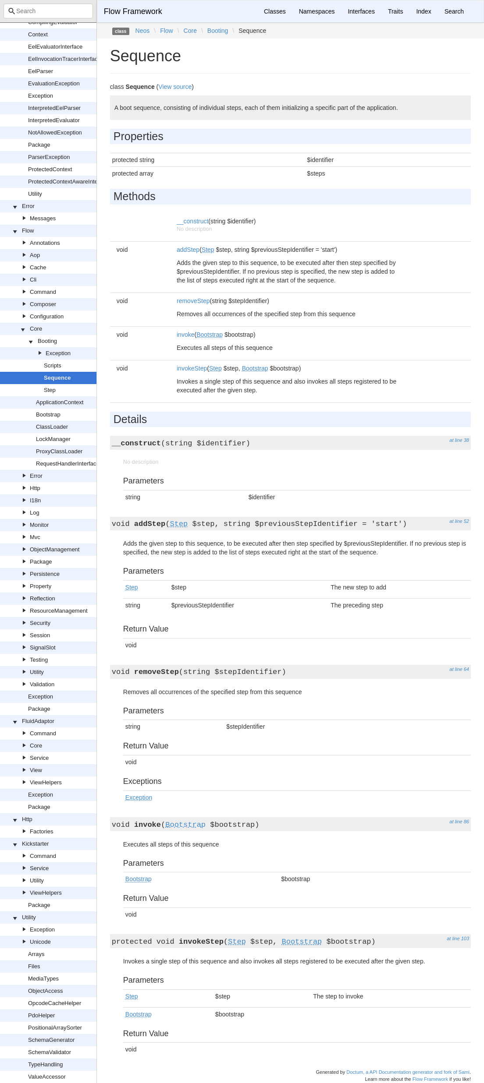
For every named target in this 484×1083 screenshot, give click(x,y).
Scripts (52, 365)
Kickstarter (35, 843)
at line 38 (459, 440)
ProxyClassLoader (59, 451)
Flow (28, 230)
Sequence (57, 377)
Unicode (40, 941)
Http (35, 488)
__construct (192, 221)
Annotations (45, 243)
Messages (43, 218)
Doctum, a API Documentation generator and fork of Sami (408, 1072)
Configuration (47, 316)
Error (28, 206)
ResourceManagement (59, 610)
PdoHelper (41, 1015)
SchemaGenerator (51, 1040)
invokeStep (192, 368)
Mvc (35, 537)
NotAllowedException (55, 132)
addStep (188, 249)
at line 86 (459, 821)
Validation (42, 684)
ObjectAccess (45, 991)
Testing (39, 659)
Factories (41, 831)
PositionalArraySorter (55, 1027)
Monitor (39, 525)
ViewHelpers (46, 782)
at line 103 (458, 938)
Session (40, 635)
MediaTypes (43, 978)
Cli (33, 279)
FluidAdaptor (38, 721)
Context (38, 34)
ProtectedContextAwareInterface (69, 181)
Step (50, 390)
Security (40, 623)
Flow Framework (133, 11)
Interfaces (361, 11)
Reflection (42, 598)
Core (36, 328)
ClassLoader (52, 426)
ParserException (49, 157)
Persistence (45, 574)
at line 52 (459, 521)
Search (454, 11)
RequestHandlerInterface (68, 463)
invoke (185, 334)
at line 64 (459, 669)
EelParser (40, 71)
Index (423, 11)
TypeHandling (45, 1064)
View (36, 770)
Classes (275, 11)
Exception (40, 95)
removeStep (193, 300)
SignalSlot (43, 647)
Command (43, 292)
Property (40, 586)
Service (39, 758)
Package (39, 144)
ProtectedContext (50, 169)
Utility (35, 193)
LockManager (53, 439)
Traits (395, 11)
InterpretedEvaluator (54, 120)
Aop (35, 255)
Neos (142, 30)
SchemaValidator (49, 1052)
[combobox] (48, 11)
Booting (47, 341)
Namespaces (317, 11)
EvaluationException (54, 83)
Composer (43, 304)
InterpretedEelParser (54, 108)
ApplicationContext (59, 402)
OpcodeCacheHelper (54, 1003)
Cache (38, 267)
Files (34, 966)
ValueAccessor (47, 1076)
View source (175, 86)
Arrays (36, 954)
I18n (35, 500)
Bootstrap (48, 414)
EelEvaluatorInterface (55, 46)
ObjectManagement (54, 549)
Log (34, 512)
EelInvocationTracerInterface (64, 59)
